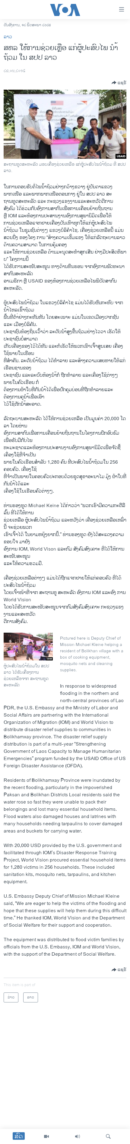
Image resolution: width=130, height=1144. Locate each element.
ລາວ (8, 37)
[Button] (119, 82)
